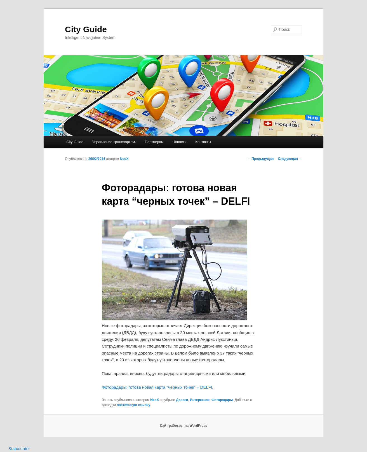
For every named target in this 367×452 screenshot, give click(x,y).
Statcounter (19, 448)
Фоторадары (222, 400)
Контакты (203, 142)
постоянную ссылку (133, 405)
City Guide (86, 29)
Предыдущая (260, 159)
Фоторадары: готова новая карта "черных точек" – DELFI (157, 387)
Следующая (290, 159)
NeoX (124, 159)
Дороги (182, 400)
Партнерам (154, 142)
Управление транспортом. (114, 142)
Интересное (200, 400)
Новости (179, 142)
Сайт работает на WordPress (183, 426)
